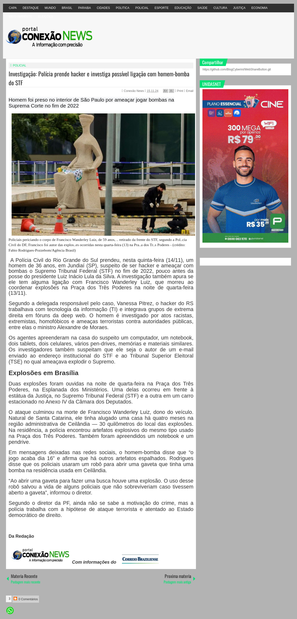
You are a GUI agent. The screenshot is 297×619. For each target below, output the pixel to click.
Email (188, 91)
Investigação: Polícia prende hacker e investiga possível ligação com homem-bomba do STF (99, 78)
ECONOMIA (259, 8)
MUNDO (50, 8)
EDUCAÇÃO (183, 8)
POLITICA (122, 8)
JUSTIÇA (239, 8)
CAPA (13, 8)
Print (179, 91)
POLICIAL (142, 8)
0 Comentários (26, 599)
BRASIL (67, 8)
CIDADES (103, 8)
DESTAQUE (31, 8)
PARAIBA (84, 8)
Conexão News (134, 91)
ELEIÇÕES (45, 16)
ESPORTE (162, 8)
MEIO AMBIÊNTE (20, 16)
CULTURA (220, 8)
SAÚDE (202, 8)
